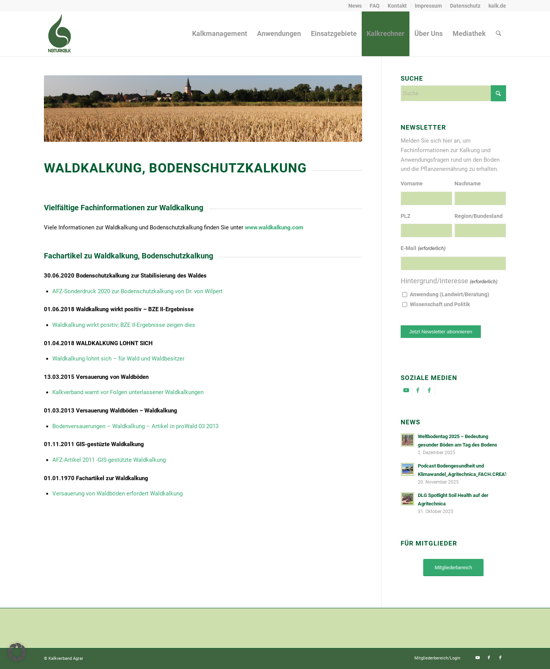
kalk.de (497, 6)
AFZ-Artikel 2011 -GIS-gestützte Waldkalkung (109, 459)
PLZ (405, 216)
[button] (17, 652)
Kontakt (397, 6)
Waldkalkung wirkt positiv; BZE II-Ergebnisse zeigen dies (123, 325)
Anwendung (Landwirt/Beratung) (449, 294)
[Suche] (498, 33)
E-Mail (423, 248)
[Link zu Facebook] (417, 390)
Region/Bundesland (479, 216)
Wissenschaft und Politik (440, 304)
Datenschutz (465, 6)
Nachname (468, 183)
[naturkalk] (59, 33)
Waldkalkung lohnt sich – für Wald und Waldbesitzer (118, 358)
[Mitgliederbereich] (453, 567)
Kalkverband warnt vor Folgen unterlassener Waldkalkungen (128, 392)
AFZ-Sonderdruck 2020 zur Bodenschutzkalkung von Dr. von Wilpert (137, 291)
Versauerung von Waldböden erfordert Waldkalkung (117, 493)
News (355, 6)
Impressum (428, 6)
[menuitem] (355, 6)
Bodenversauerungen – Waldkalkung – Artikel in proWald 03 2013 (135, 426)
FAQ (375, 6)
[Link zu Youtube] (406, 390)
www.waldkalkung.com (274, 227)
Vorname (412, 183)
